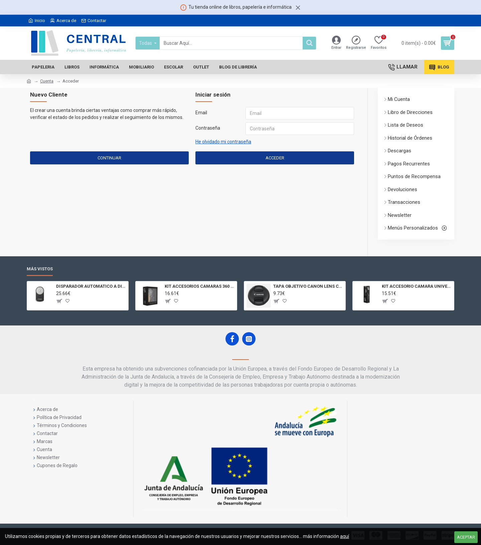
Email (201, 112)
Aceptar (466, 537)
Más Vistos (40, 268)
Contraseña (207, 128)
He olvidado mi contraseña (223, 141)
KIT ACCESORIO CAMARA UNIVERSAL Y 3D (417, 286)
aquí (344, 536)
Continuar (109, 157)
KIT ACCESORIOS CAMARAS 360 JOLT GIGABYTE (199, 286)
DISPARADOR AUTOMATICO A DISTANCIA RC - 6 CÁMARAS (91, 286)
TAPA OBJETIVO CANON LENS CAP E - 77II (308, 286)
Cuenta (46, 81)
